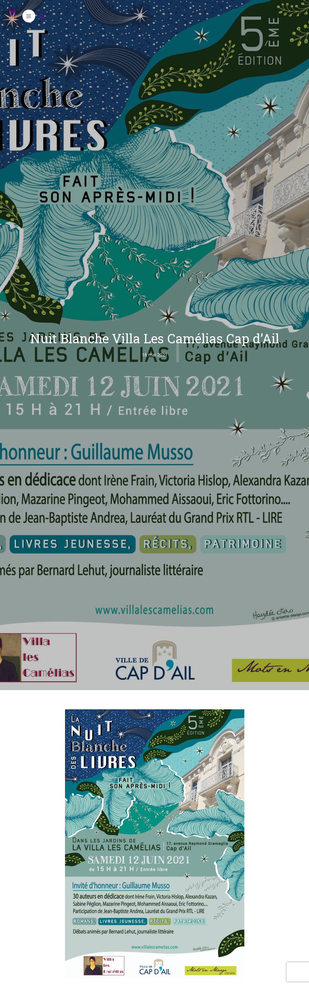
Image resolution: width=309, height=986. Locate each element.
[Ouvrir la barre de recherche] (41, 16)
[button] (28, 16)
